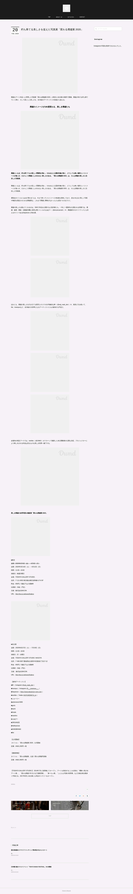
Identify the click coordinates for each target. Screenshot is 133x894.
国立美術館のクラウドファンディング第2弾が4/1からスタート (29, 850)
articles (71, 17)
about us (59, 17)
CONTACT (82, 17)
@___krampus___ (33, 688)
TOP (49, 17)
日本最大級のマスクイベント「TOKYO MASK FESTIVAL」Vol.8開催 (31, 867)
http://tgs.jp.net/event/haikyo (25, 594)
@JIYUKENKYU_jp (29, 695)
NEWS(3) (13, 784)
